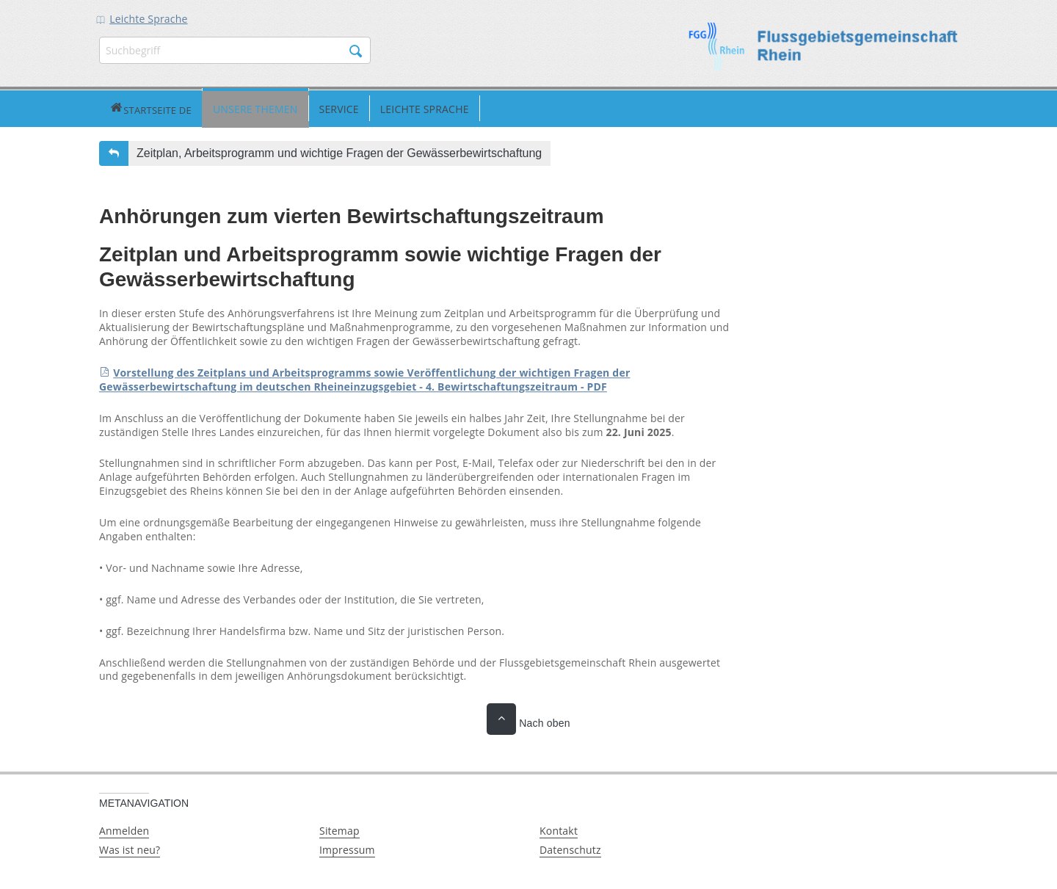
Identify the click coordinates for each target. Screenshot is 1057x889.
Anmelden (124, 829)
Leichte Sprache (148, 19)
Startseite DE (117, 108)
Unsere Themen (189, 108)
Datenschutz (570, 848)
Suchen (356, 51)
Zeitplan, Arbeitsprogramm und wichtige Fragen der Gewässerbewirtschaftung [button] (339, 151)
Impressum (347, 848)
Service (272, 108)
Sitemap (339, 829)
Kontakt (559, 829)
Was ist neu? (129, 848)
